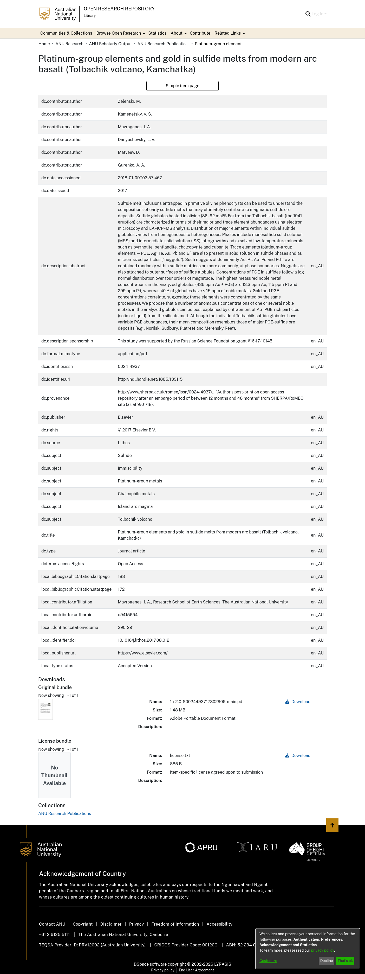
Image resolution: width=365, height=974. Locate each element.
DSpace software (150, 964)
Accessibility (219, 924)
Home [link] (44, 43)
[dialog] (308, 949)
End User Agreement (196, 970)
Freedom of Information (175, 924)
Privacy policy (162, 970)
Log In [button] (318, 13)
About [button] (176, 33)
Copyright (83, 924)
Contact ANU (52, 924)
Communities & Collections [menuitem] (66, 33)
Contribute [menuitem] (200, 33)
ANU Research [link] (69, 43)
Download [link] (297, 701)
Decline (326, 961)
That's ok (345, 961)
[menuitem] (120, 33)
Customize (268, 961)
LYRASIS (222, 964)
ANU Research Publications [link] (163, 43)
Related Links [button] (227, 33)
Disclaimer (111, 924)
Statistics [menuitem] (157, 33)
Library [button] (90, 16)
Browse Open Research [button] (118, 33)
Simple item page (182, 85)
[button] (308, 14)
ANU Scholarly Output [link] (110, 43)
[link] (64, 813)
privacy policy (322, 950)
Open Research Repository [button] (119, 8)
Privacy (136, 924)
